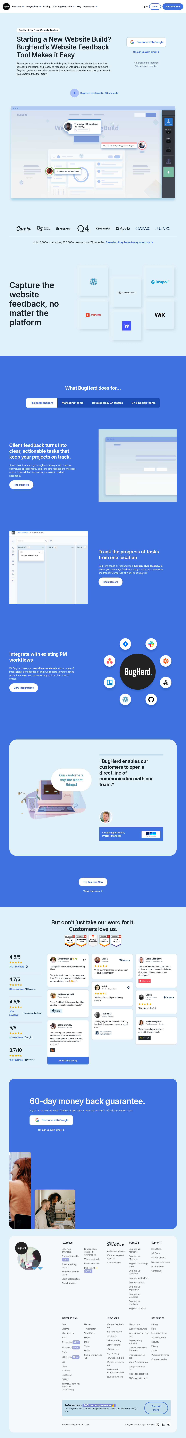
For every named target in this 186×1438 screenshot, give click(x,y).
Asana (65, 1324)
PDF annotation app (138, 1378)
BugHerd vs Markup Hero (138, 1265)
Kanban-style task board (148, 565)
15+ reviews (16, 1059)
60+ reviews (16, 989)
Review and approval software (115, 1371)
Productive (71, 1342)
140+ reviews (16, 966)
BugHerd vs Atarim (137, 1308)
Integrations (32, 7)
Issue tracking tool (115, 1376)
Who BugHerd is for (62, 7)
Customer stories (159, 1359)
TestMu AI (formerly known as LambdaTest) (71, 1386)
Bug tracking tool (114, 1331)
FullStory (66, 1370)
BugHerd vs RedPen (138, 1278)
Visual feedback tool (138, 1362)
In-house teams (114, 1262)
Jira (63, 1362)
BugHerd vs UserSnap (134, 1295)
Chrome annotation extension (138, 1349)
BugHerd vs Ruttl (136, 1282)
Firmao (87, 1350)
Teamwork (71, 1347)
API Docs (155, 1253)
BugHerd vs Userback (134, 1302)
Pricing (154, 1324)
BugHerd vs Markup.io (134, 1257)
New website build (115, 1358)
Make (87, 1342)
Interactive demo (159, 1333)
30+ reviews (13, 1013)
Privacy (154, 1346)
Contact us (156, 1270)
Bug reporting (113, 1353)
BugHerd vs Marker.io (134, 1250)
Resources (89, 7)
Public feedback (92, 1263)
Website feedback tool (115, 1326)
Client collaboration (71, 1279)
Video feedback (92, 1259)
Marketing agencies (116, 1251)
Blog (153, 1328)
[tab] (41, 403)
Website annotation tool (116, 1363)
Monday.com (68, 1333)
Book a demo (157, 1266)
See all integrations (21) (93, 1356)
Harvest (87, 1324)
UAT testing (112, 1336)
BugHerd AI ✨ (91, 1270)
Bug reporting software (135, 1342)
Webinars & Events (160, 1355)
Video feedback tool (138, 1374)
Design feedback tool (137, 1368)
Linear (65, 1366)
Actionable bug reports (69, 1265)
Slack (64, 1352)
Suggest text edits (70, 1258)
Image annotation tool (137, 1356)
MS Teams (71, 1357)
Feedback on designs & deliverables (90, 1252)
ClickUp (65, 1328)
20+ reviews (16, 1037)
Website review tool (138, 1328)
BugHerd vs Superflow (134, 1288)
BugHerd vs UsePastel (134, 1272)
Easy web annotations (67, 1250)
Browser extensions (160, 1262)
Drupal (87, 1337)
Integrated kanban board (70, 1273)
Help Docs (156, 1249)
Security (155, 1342)
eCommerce (112, 1349)
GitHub (65, 1379)
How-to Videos (158, 1257)
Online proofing (114, 1340)
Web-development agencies (115, 1256)
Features (16, 7)
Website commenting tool (139, 1334)
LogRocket (67, 1375)
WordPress (89, 1333)
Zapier (87, 1346)
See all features (69, 1283)
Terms (154, 1350)
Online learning (113, 1344)
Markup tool (134, 1324)
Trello (64, 1337)
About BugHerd (158, 1337)
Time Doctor (90, 1328)
